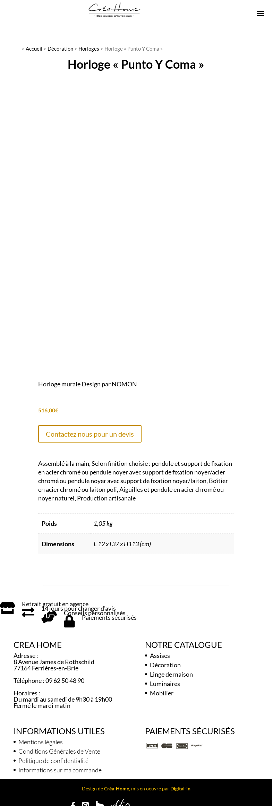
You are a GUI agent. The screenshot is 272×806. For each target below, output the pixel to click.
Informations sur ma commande (60, 768)
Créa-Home (116, 786)
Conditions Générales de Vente (59, 749)
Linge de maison (171, 672)
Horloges (88, 48)
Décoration (60, 48)
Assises (160, 653)
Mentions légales (40, 740)
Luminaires (165, 681)
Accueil (34, 48)
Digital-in (180, 786)
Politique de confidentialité (53, 758)
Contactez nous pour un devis (90, 431)
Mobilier (161, 691)
